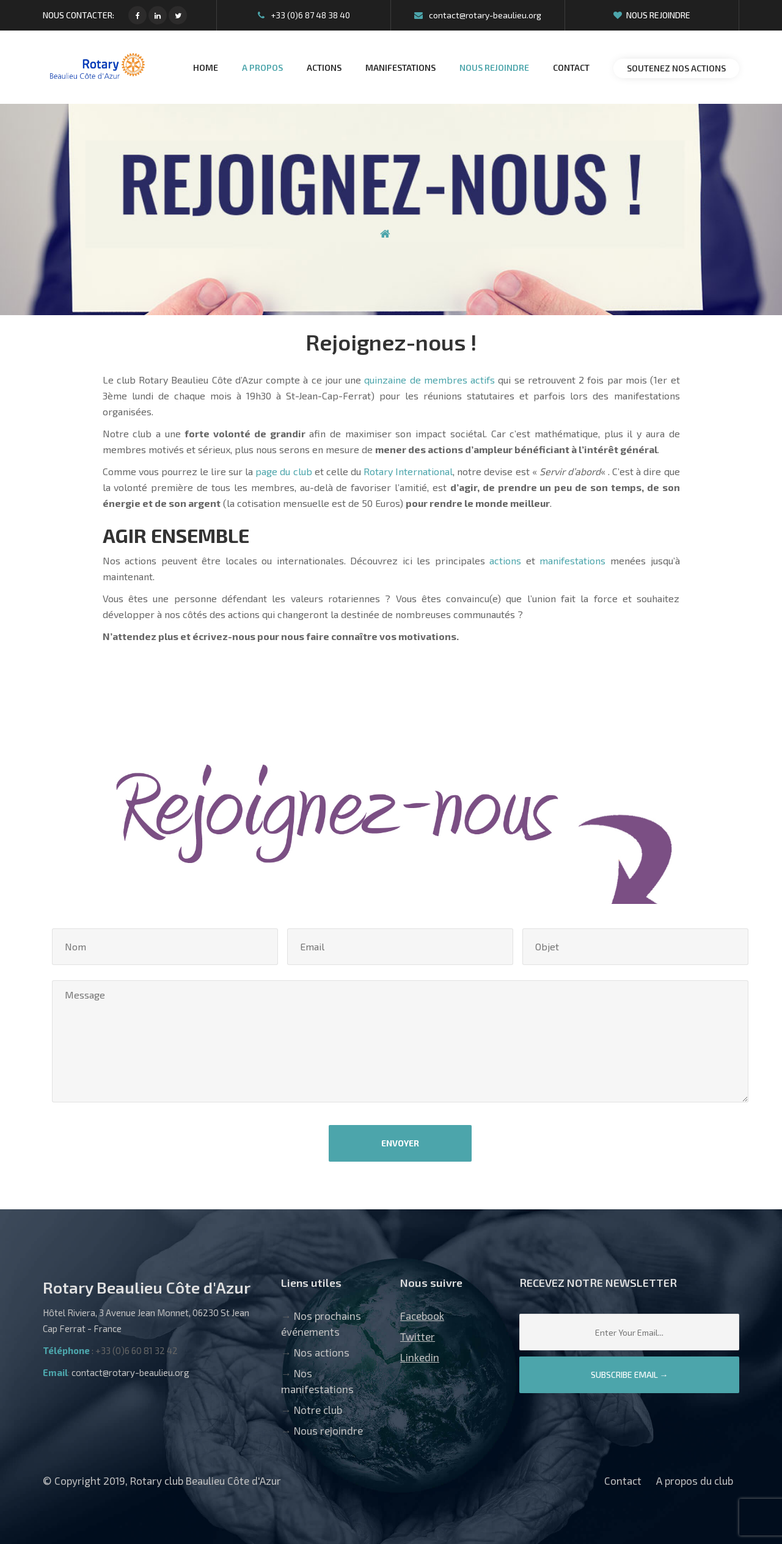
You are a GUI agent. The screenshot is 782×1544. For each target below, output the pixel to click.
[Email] (629, 1332)
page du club (283, 471)
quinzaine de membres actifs (429, 379)
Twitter (417, 1336)
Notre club (318, 1410)
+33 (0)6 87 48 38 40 (304, 15)
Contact (622, 1480)
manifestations (572, 560)
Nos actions (321, 1352)
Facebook (422, 1315)
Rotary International (408, 471)
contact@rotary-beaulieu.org (477, 15)
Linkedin (419, 1357)
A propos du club (694, 1480)
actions (505, 560)
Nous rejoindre (651, 15)
